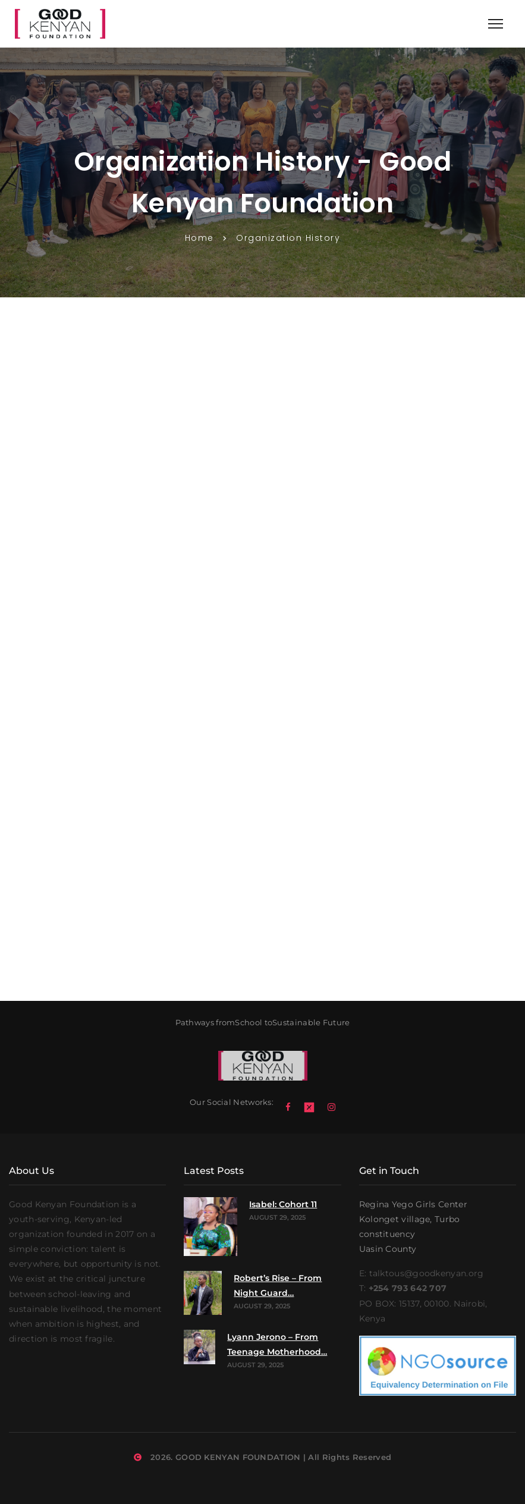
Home (199, 238)
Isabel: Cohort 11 (283, 1204)
